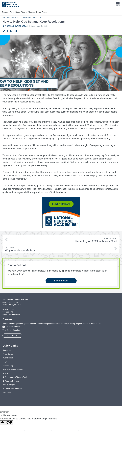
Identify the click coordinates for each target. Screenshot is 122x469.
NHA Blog (6, 373)
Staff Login (6, 392)
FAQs (4, 362)
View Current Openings (11, 330)
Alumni (44, 12)
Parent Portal (7, 358)
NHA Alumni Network (10, 381)
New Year (27, 17)
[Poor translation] (9, 422)
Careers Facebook (11, 327)
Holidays (6, 17)
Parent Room (15, 12)
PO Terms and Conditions (12, 389)
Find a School (61, 280)
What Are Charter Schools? (13, 369)
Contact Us (12, 335)
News (38, 12)
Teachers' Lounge (28, 12)
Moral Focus (16, 17)
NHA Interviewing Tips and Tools (14, 377)
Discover (5, 12)
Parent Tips (37, 17)
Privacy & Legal (8, 385)
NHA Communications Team (15, 26)
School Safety (7, 366)
